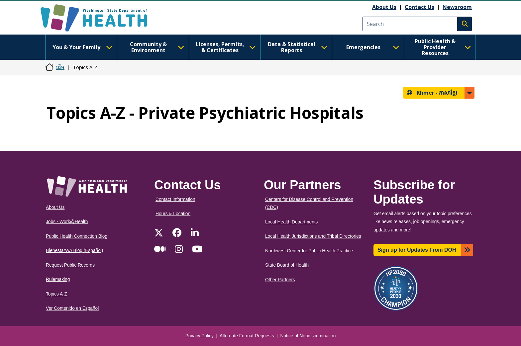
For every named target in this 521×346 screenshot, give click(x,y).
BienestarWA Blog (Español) (74, 250)
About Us (384, 7)
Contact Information (175, 199)
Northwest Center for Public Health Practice (309, 250)
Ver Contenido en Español (72, 308)
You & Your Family (82, 47)
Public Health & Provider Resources (443, 47)
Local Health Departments (291, 221)
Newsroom (457, 7)
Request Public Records (70, 265)
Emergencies (372, 47)
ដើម (60, 67)
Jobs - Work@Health (67, 221)
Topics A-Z (56, 294)
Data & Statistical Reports (298, 47)
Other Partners (280, 279)
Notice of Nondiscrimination (308, 335)
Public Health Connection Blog (76, 236)
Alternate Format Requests (247, 335)
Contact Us (419, 7)
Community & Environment (157, 47)
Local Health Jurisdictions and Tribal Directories (313, 236)
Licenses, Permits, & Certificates (226, 47)
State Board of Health (287, 265)
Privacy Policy (199, 335)
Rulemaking (58, 279)
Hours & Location (173, 213)
